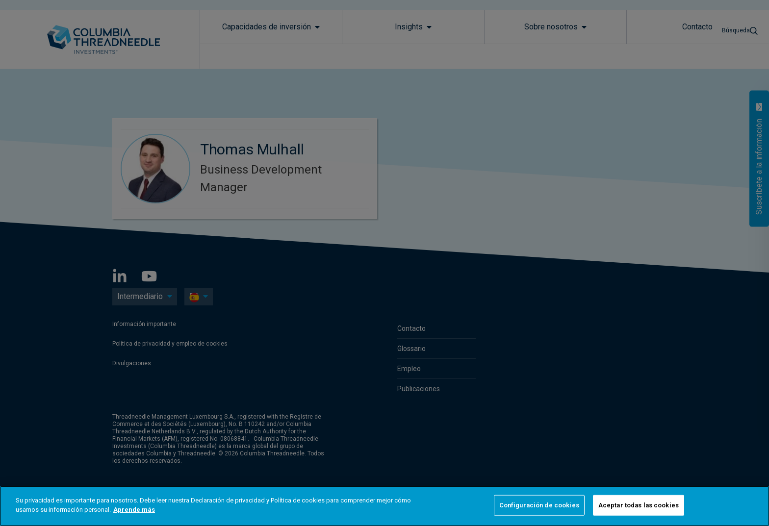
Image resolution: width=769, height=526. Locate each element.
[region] (384, 506)
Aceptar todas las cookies (638, 505)
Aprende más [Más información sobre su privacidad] (134, 509)
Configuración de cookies (539, 505)
